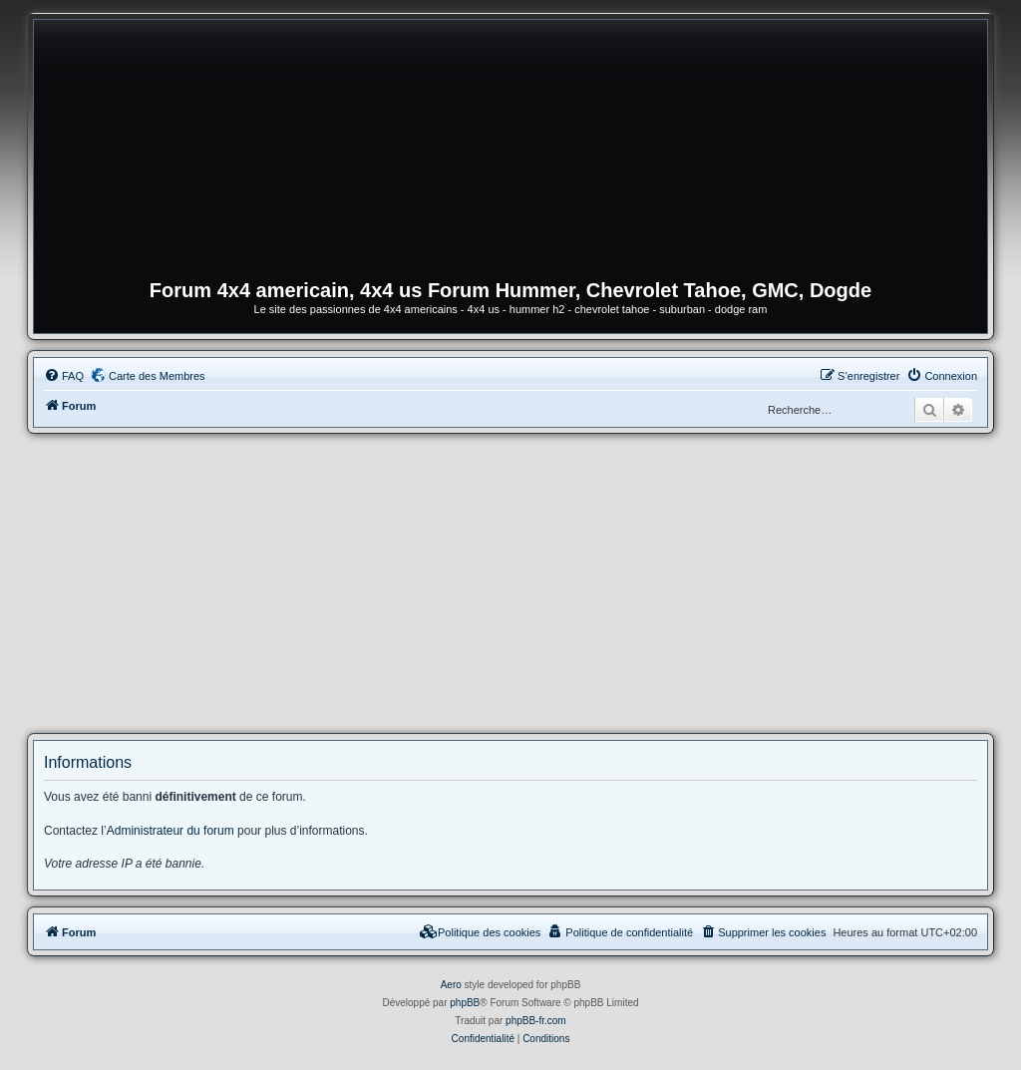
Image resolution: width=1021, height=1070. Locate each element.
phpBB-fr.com (536, 1020)
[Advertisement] (510, 583)
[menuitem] (64, 376)
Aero (451, 984)
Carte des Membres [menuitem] (157, 376)
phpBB (465, 1002)
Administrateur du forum (170, 831)
